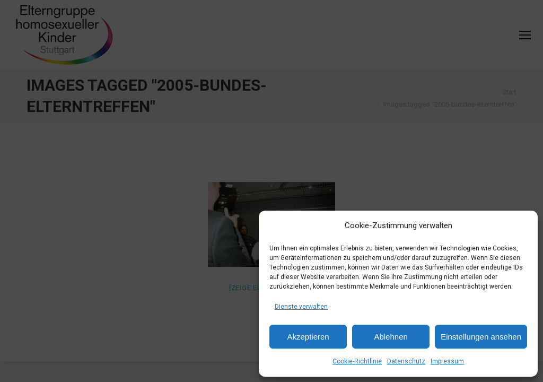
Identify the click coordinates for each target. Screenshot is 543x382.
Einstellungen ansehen (481, 336)
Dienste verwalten (301, 306)
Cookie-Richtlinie (357, 361)
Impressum (447, 361)
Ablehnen (390, 336)
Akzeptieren (308, 336)
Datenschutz (406, 361)
